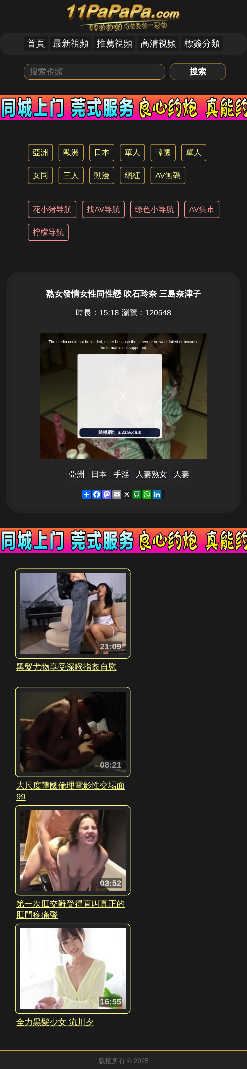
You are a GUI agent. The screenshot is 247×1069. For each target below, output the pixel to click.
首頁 (36, 43)
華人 (132, 152)
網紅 (132, 175)
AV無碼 (168, 175)
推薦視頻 (114, 43)
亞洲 (40, 152)
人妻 (181, 474)
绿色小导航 (154, 209)
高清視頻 (158, 43)
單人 (194, 152)
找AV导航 (103, 209)
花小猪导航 (52, 209)
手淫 (121, 474)
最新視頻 (71, 43)
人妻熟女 (151, 474)
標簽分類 (202, 43)
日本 (102, 152)
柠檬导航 (48, 232)
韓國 (163, 152)
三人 (71, 175)
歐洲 (71, 152)
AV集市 (201, 209)
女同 (40, 175)
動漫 (102, 175)
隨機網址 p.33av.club (119, 432)
